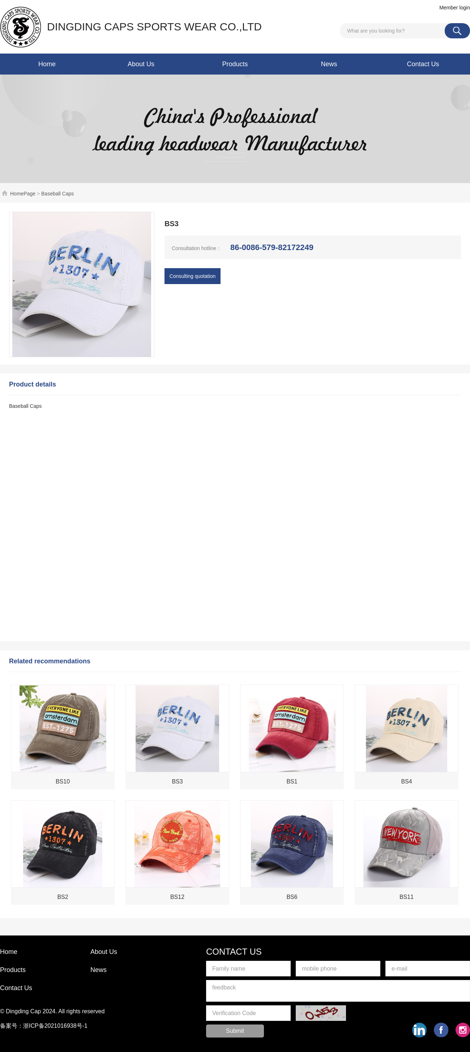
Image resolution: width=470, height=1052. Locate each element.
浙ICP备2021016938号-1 (55, 1026)
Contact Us (423, 64)
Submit (235, 1031)
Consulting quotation (193, 276)
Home (47, 64)
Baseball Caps (57, 194)
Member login (454, 7)
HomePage (22, 194)
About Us (141, 64)
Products (235, 64)
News (329, 64)
